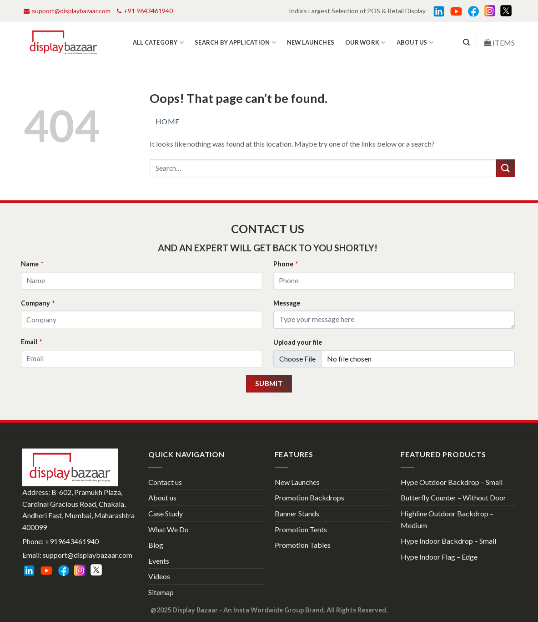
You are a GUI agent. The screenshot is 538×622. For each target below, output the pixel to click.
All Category (158, 42)
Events (158, 560)
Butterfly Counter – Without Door (453, 497)
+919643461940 (72, 541)
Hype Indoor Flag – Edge (439, 556)
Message (286, 303)
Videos (159, 576)
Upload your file (297, 342)
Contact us (165, 482)
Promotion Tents (301, 529)
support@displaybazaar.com (67, 11)
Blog (155, 544)
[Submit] (505, 168)
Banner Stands (297, 513)
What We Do (168, 529)
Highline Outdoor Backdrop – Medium (447, 519)
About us (415, 42)
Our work (365, 42)
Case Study (165, 513)
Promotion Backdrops (309, 497)
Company (38, 303)
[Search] (466, 42)
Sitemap (161, 592)
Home (168, 121)
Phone (285, 264)
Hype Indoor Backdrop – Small (448, 540)
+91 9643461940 (145, 11)
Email (31, 342)
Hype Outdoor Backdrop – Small (452, 482)
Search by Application (235, 42)
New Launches (310, 42)
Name (32, 264)
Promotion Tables (303, 544)
